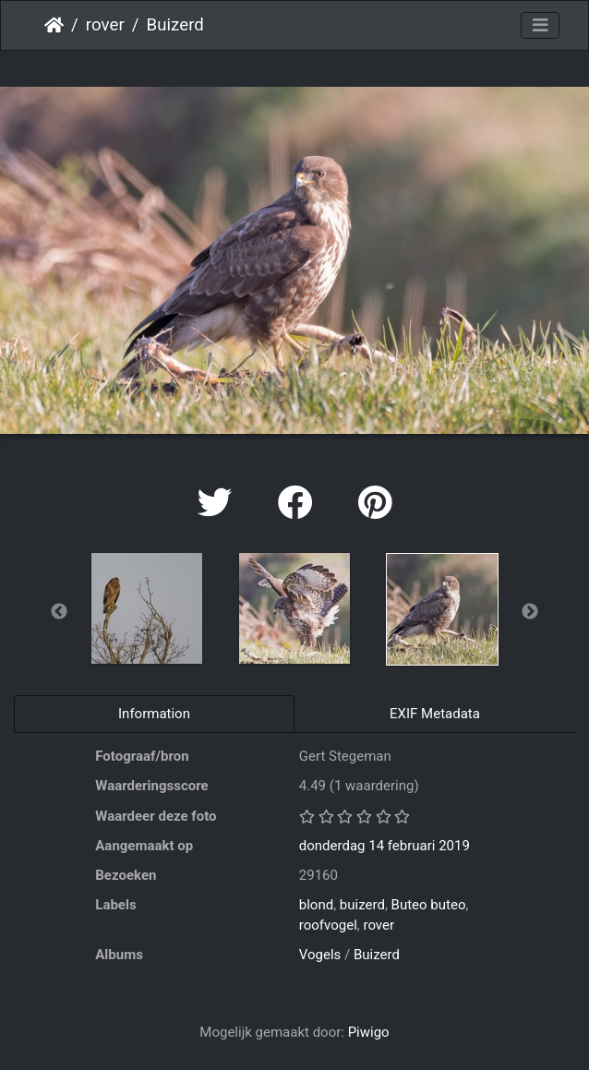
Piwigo (369, 1032)
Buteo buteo (428, 904)
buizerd (362, 904)
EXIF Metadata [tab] (435, 713)
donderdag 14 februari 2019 (384, 845)
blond (316, 904)
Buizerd (377, 954)
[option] (147, 608)
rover (105, 25)
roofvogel (328, 925)
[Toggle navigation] (540, 26)
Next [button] (530, 612)
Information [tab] (154, 713)
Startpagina (54, 25)
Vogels (320, 954)
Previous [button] (59, 612)
